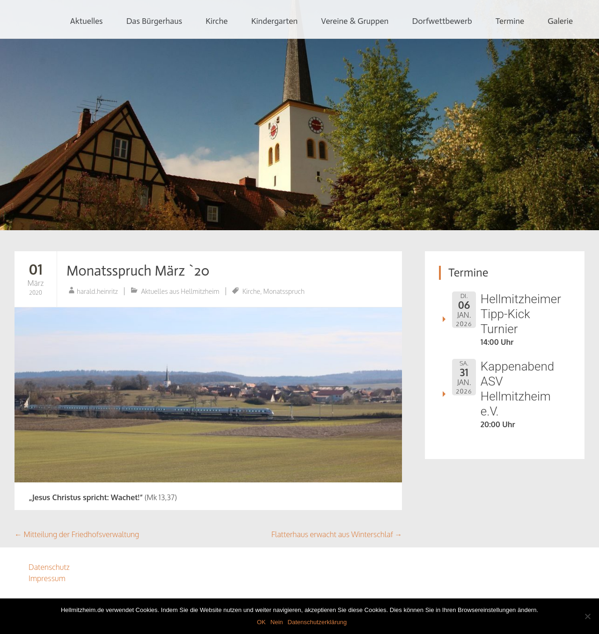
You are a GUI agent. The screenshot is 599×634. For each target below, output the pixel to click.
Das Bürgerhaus (154, 21)
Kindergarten (274, 21)
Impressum (47, 578)
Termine (510, 21)
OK (261, 622)
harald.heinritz (97, 291)
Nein (276, 622)
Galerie (560, 21)
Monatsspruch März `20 (138, 270)
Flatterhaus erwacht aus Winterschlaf (336, 534)
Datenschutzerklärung (317, 622)
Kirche (216, 21)
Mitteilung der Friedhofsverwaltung (77, 534)
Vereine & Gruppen (354, 21)
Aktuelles (86, 21)
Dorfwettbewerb (442, 21)
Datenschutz (49, 567)
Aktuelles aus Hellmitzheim (180, 291)
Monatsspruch (284, 291)
